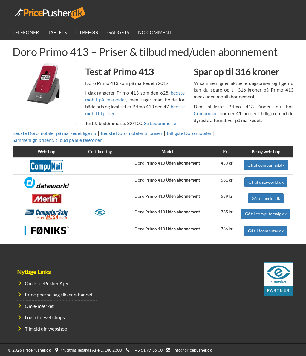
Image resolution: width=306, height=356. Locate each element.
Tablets (57, 32)
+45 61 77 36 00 (148, 349)
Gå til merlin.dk (266, 198)
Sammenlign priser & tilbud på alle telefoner (57, 140)
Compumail (206, 113)
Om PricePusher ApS (46, 283)
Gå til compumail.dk (265, 165)
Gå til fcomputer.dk (266, 230)
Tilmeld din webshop (46, 328)
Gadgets (118, 32)
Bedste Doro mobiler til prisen (131, 133)
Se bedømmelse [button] (160, 123)
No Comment (155, 32)
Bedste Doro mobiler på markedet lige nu (54, 133)
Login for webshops (45, 317)
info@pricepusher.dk (192, 349)
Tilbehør (87, 32)
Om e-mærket (39, 306)
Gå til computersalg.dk (266, 213)
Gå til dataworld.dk (266, 182)
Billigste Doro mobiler (189, 133)
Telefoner (26, 32)
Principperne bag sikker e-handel (58, 294)
